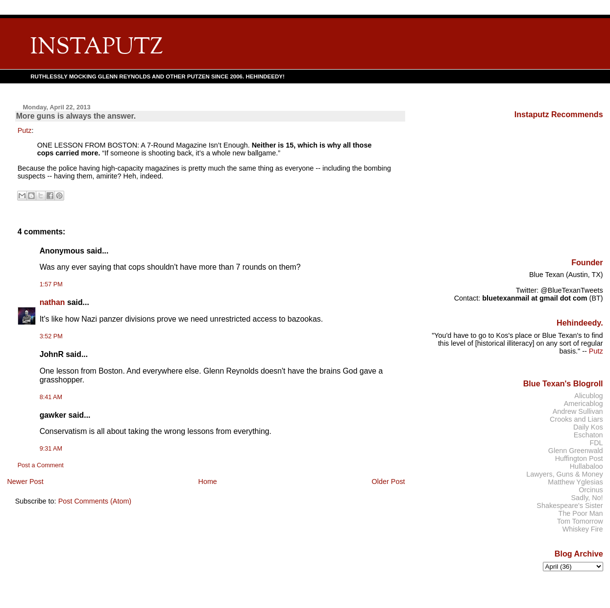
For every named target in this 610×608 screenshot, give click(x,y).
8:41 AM (51, 397)
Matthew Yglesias (575, 482)
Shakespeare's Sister (570, 505)
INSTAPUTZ (96, 47)
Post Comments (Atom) (95, 501)
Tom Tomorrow (580, 521)
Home (207, 481)
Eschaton (588, 435)
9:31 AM (51, 448)
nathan (52, 302)
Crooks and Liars (576, 419)
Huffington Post (579, 458)
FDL (596, 443)
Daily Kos (588, 427)
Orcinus (591, 490)
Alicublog (588, 396)
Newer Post (25, 481)
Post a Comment (41, 465)
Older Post (388, 481)
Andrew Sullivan (578, 411)
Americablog (583, 403)
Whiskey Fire (582, 529)
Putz (25, 130)
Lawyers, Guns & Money (564, 474)
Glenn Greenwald (575, 451)
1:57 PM (51, 284)
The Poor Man (581, 513)
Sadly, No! (587, 498)
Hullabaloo (586, 466)
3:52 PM (51, 336)
